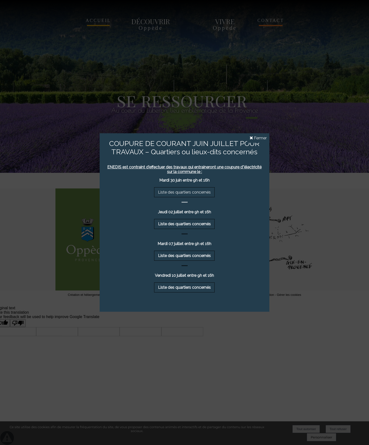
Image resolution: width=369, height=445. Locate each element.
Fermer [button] (258, 138)
